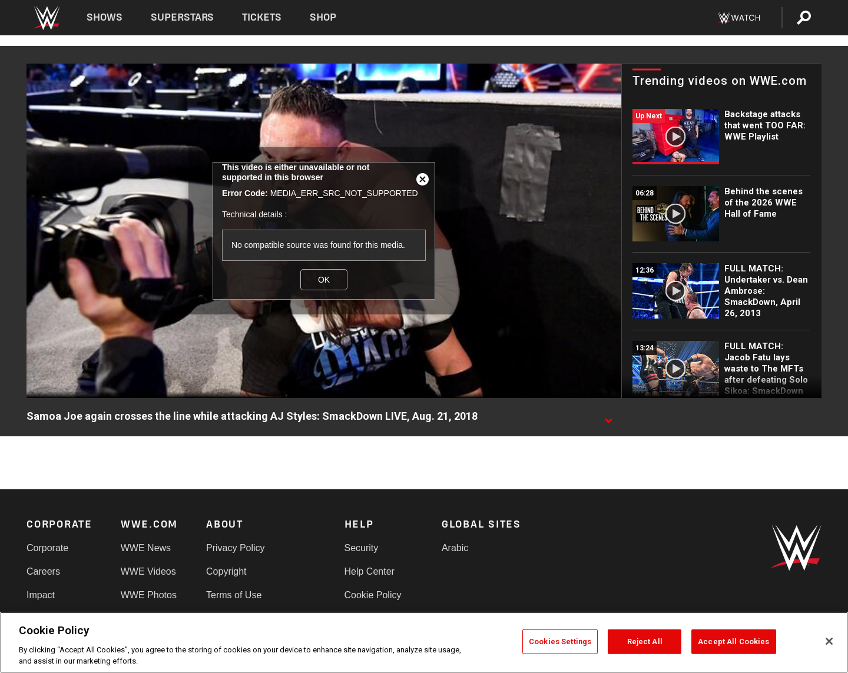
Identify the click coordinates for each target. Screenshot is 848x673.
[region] (424, 642)
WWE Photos (149, 595)
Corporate (47, 548)
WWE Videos (148, 571)
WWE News (146, 548)
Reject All (644, 641)
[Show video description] (608, 417)
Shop (323, 17)
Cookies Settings (560, 641)
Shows (104, 17)
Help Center (369, 571)
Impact (40, 595)
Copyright (226, 571)
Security (361, 548)
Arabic (455, 548)
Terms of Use (233, 595)
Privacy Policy (235, 548)
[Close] (829, 641)
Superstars (182, 17)
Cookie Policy (373, 595)
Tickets (261, 17)
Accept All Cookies (733, 641)
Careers (43, 571)
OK (324, 279)
